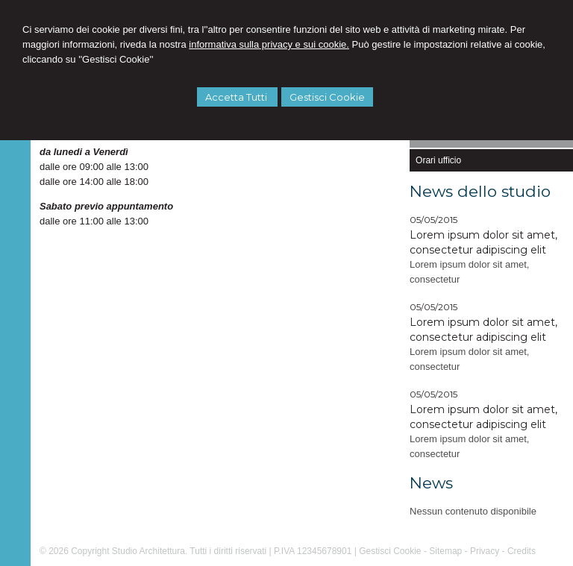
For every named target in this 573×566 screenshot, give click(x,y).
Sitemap (445, 551)
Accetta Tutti (237, 97)
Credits (521, 551)
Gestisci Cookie (327, 97)
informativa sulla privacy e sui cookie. (269, 44)
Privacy (484, 551)
